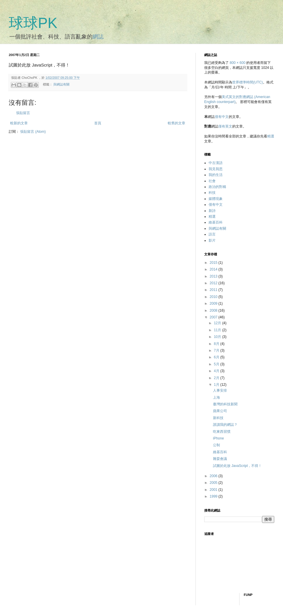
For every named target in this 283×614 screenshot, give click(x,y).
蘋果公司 (220, 411)
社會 (212, 181)
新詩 (212, 211)
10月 (218, 337)
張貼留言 (23, 113)
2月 (217, 378)
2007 (214, 317)
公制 (216, 445)
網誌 (98, 37)
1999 (214, 496)
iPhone (218, 438)
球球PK (33, 23)
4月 (217, 371)
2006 (214, 476)
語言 (212, 234)
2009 (214, 303)
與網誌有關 (61, 84)
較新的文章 (19, 123)
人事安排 (220, 390)
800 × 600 (237, 63)
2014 (214, 269)
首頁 (97, 123)
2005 (214, 483)
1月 (217, 385)
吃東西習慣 (221, 432)
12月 (218, 323)
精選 (270, 136)
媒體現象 (216, 199)
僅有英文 (225, 126)
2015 (214, 263)
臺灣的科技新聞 (225, 404)
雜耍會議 (220, 459)
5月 (217, 364)
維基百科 (216, 222)
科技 (212, 193)
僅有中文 (222, 117)
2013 (214, 276)
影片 (212, 240)
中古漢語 (216, 163)
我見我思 (216, 169)
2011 (214, 290)
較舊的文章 (176, 123)
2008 (214, 310)
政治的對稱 (217, 187)
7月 (217, 350)
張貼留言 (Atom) (33, 132)
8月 (217, 344)
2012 (214, 283)
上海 (216, 397)
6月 (217, 357)
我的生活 (216, 175)
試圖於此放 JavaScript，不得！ (237, 466)
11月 (218, 330)
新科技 (218, 418)
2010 (214, 297)
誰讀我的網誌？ (225, 425)
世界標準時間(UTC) (247, 82)
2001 (214, 490)
